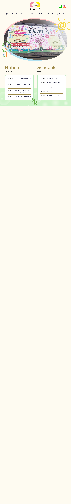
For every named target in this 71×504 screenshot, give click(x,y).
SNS (40, 14)
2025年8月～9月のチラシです (53, 95)
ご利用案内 (30, 14)
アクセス (50, 14)
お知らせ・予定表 (10, 13)
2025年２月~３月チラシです (53, 82)
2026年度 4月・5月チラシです (54, 78)
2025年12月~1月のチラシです (54, 87)
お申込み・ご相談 (60, 13)
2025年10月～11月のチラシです (54, 91)
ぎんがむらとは (20, 14)
